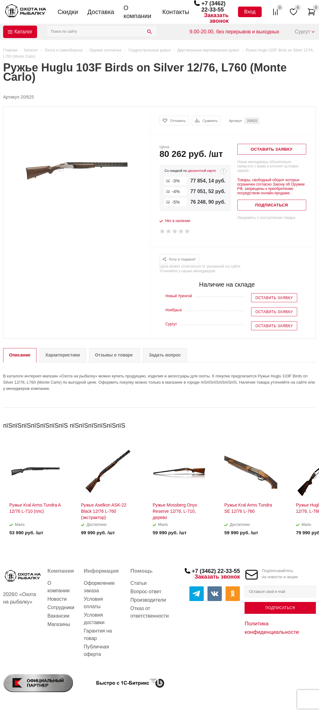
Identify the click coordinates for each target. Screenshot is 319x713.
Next (311, 423)
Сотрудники (60, 607)
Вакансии (58, 615)
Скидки (68, 11)
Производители (148, 600)
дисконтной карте (202, 170)
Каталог (23, 31)
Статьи (139, 583)
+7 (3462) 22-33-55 (213, 6)
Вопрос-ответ (146, 591)
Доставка (101, 11)
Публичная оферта (96, 650)
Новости (57, 599)
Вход (249, 11)
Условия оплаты (93, 602)
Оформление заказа (99, 586)
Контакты (175, 11)
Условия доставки (94, 618)
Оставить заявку (274, 298)
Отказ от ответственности (150, 612)
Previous (300, 423)
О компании (137, 11)
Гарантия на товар (98, 634)
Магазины (58, 624)
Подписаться (280, 608)
